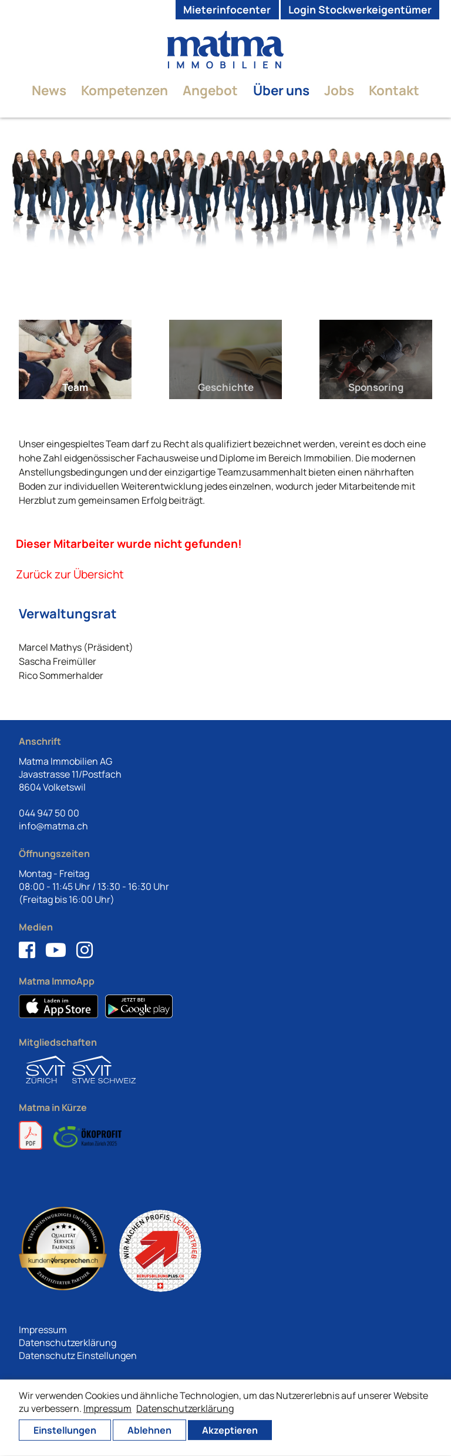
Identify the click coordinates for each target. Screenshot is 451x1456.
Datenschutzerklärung (67, 1342)
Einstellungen (64, 1430)
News (49, 90)
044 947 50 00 (49, 812)
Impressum (43, 1329)
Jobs (339, 90)
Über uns (281, 90)
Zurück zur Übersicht (70, 574)
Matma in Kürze (53, 1107)
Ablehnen (149, 1430)
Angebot (210, 90)
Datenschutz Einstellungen (78, 1355)
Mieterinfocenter (227, 9)
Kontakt (394, 90)
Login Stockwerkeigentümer (360, 9)
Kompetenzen (124, 90)
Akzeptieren (230, 1430)
